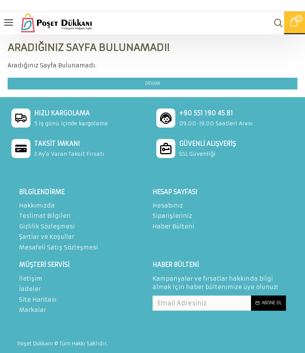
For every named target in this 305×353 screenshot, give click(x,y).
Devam (152, 83)
